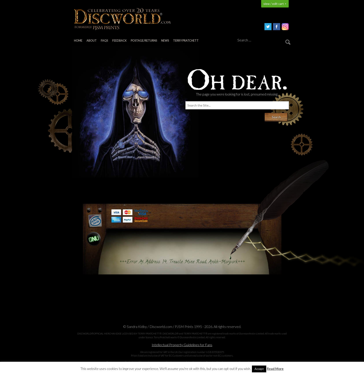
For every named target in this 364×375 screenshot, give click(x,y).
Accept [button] (259, 369)
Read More (275, 368)
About (92, 40)
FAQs (104, 40)
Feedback (119, 40)
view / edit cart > (274, 4)
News (165, 40)
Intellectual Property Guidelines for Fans (182, 345)
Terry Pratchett (186, 40)
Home (78, 40)
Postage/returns (144, 40)
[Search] (263, 40)
